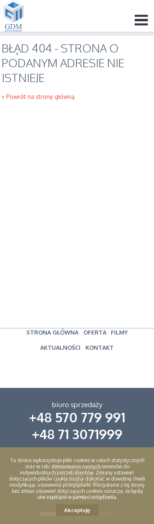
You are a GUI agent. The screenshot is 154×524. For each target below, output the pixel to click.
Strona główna (52, 332)
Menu (141, 20)
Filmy (119, 332)
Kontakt (99, 347)
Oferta (94, 332)
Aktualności (60, 347)
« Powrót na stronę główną (38, 96)
